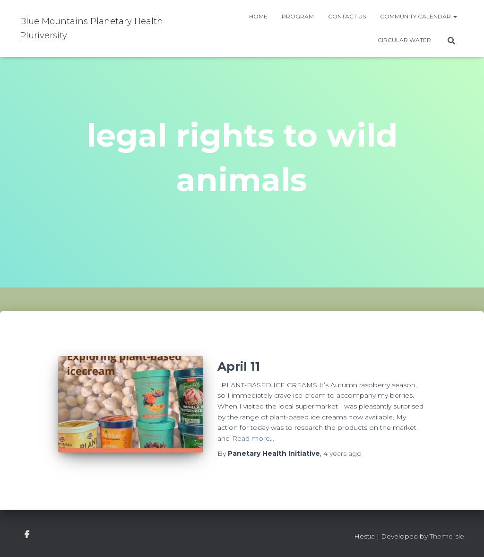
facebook (27, 535)
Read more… (253, 438)
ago (342, 453)
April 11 (238, 366)
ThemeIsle (447, 536)
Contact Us (347, 16)
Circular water (404, 40)
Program (298, 16)
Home (258, 16)
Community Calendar (418, 16)
